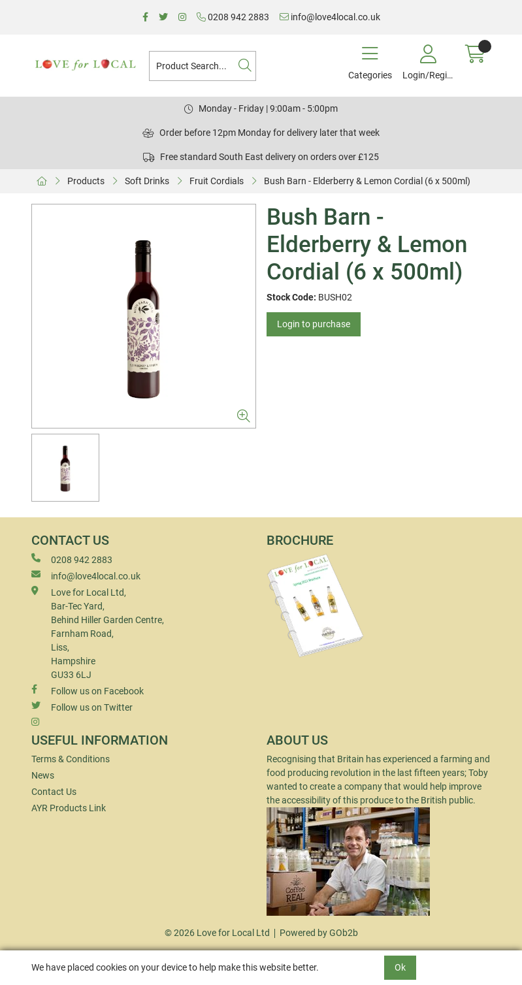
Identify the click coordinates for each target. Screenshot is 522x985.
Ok (400, 967)
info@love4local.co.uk (330, 17)
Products (86, 181)
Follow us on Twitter (82, 707)
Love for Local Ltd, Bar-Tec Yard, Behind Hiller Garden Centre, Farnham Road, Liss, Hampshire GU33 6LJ (97, 633)
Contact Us (53, 791)
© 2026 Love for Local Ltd (217, 933)
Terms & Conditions (70, 759)
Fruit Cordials (216, 181)
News (42, 775)
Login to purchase (313, 324)
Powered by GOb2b (319, 933)
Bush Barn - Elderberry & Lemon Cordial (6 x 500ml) (367, 181)
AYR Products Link (68, 808)
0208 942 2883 (233, 17)
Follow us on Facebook (87, 690)
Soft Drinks (147, 181)
